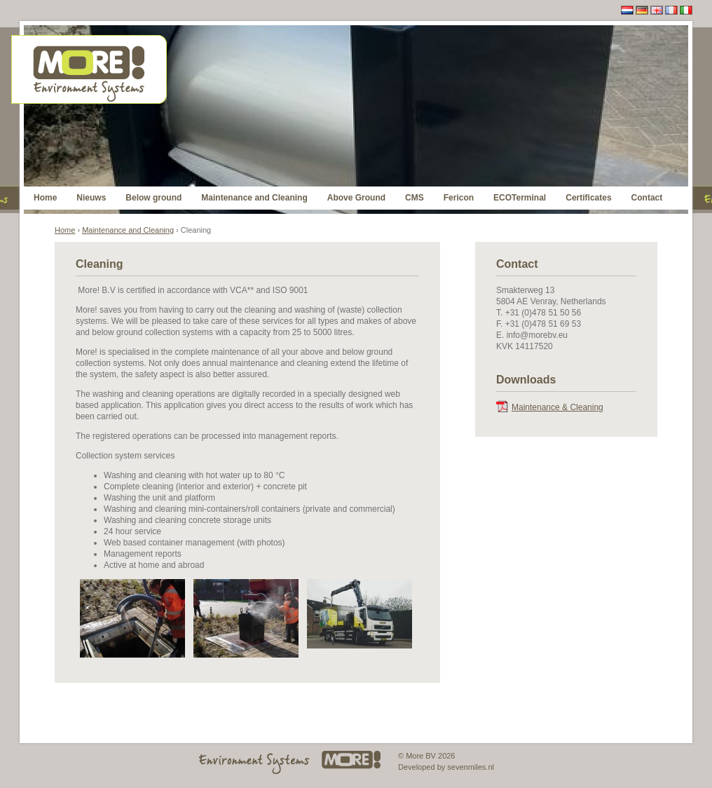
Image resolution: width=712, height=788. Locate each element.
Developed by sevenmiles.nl (446, 767)
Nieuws (91, 198)
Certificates (588, 198)
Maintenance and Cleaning (254, 198)
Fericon (459, 198)
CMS (414, 198)
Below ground (153, 198)
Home (45, 198)
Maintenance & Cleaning (557, 407)
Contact (647, 198)
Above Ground (356, 198)
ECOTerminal (519, 198)
